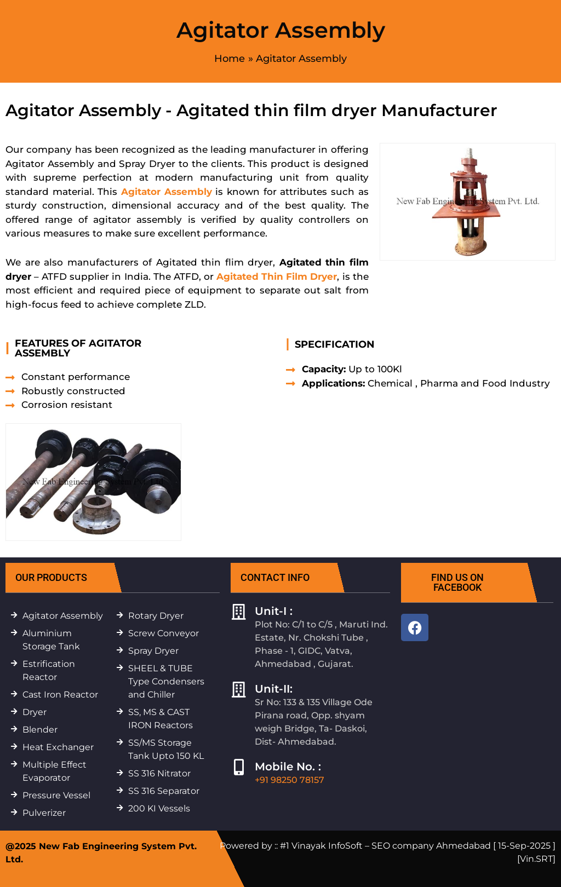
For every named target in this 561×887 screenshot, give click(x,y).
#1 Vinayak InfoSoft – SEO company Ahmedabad (385, 845)
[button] (70, 577)
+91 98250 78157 (289, 780)
